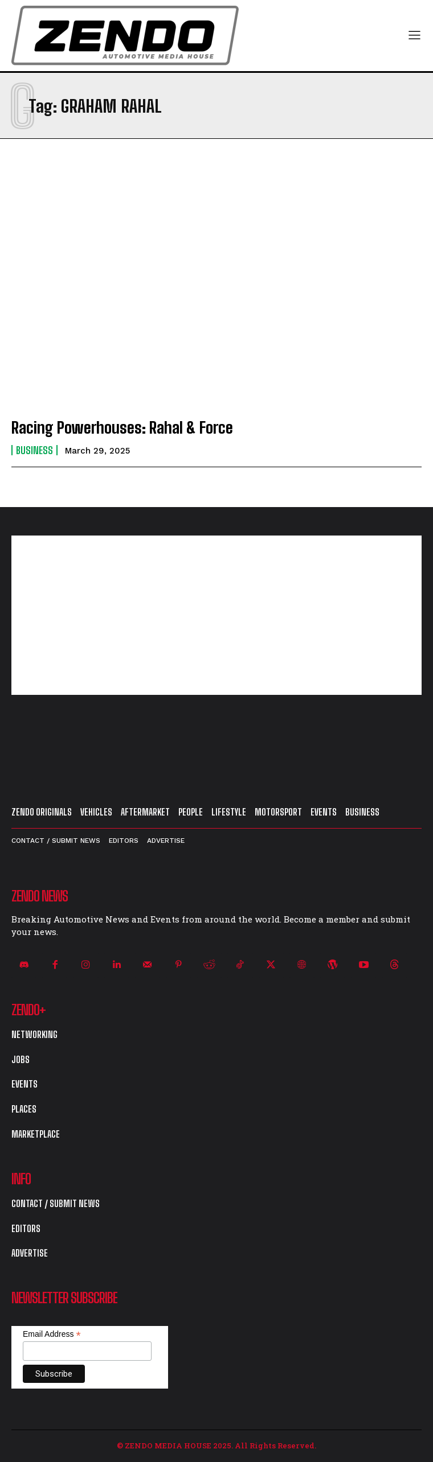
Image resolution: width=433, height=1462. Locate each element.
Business (34, 450)
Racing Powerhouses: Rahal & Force (122, 427)
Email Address (52, 1334)
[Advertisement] (216, 615)
